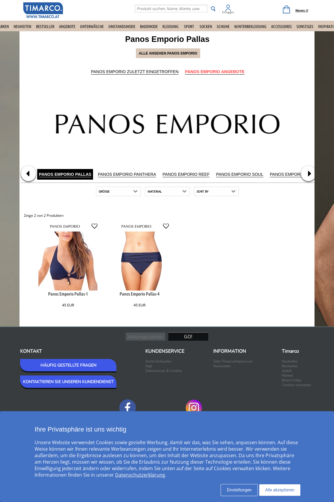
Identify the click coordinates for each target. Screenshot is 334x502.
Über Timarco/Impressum (233, 361)
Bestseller (45, 26)
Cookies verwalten (296, 385)
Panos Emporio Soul (239, 174)
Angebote (67, 26)
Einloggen (228, 12)
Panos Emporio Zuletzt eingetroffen (135, 71)
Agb (148, 366)
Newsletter (222, 366)
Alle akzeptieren (279, 490)
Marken (287, 375)
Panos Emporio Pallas (65, 174)
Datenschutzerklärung (140, 475)
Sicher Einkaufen (158, 361)
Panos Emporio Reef (186, 174)
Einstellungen (239, 490)
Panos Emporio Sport (295, 174)
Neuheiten (22, 26)
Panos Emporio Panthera (127, 174)
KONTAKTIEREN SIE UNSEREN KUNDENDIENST (68, 382)
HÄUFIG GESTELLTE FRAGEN (68, 365)
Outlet (287, 370)
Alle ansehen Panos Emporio (168, 53)
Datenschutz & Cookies (163, 370)
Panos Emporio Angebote (215, 71)
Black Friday (291, 380)
